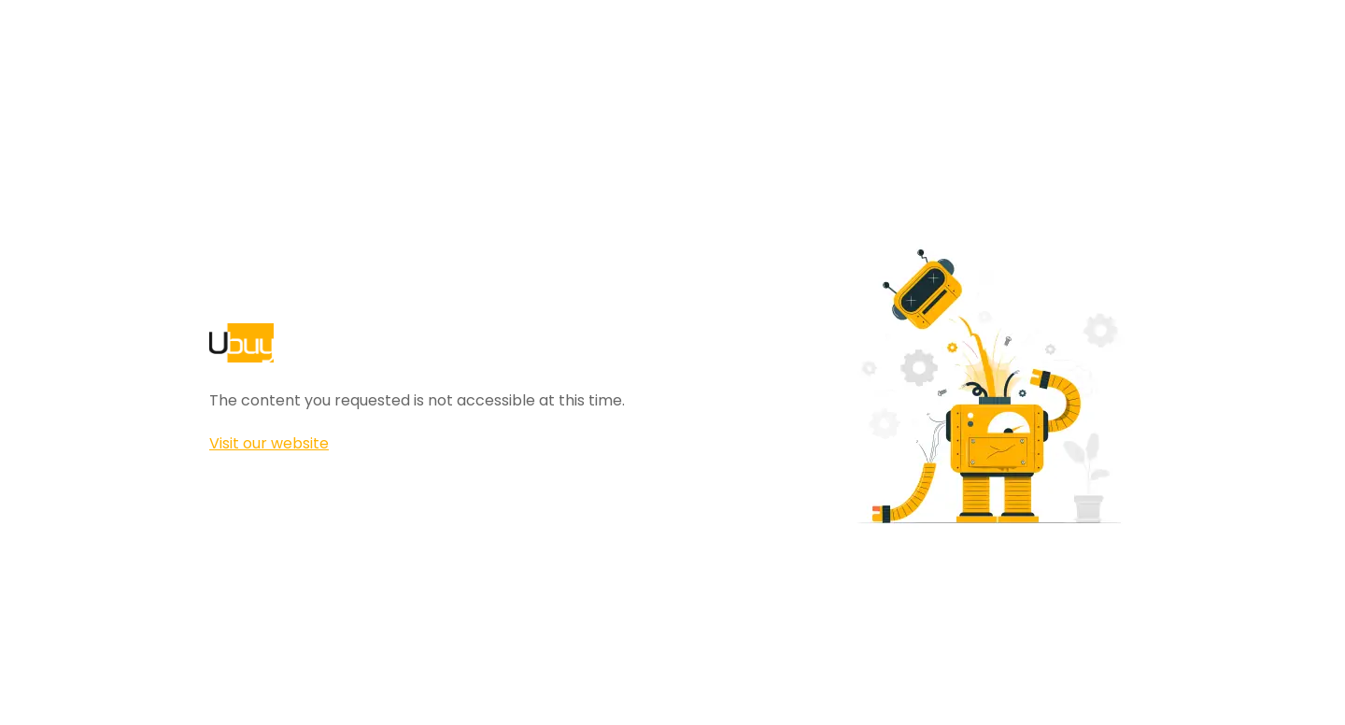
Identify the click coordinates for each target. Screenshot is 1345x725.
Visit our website (269, 443)
